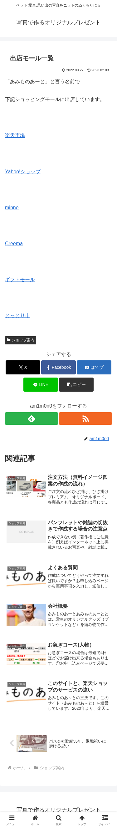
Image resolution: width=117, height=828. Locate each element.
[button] (76, 385)
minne (12, 207)
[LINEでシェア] (40, 385)
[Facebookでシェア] (58, 367)
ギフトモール (20, 279)
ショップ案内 (20, 340)
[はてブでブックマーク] (94, 367)
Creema (14, 243)
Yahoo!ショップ (23, 171)
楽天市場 (15, 135)
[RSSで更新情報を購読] (85, 418)
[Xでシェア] (23, 367)
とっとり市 (17, 315)
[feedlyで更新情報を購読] (31, 418)
